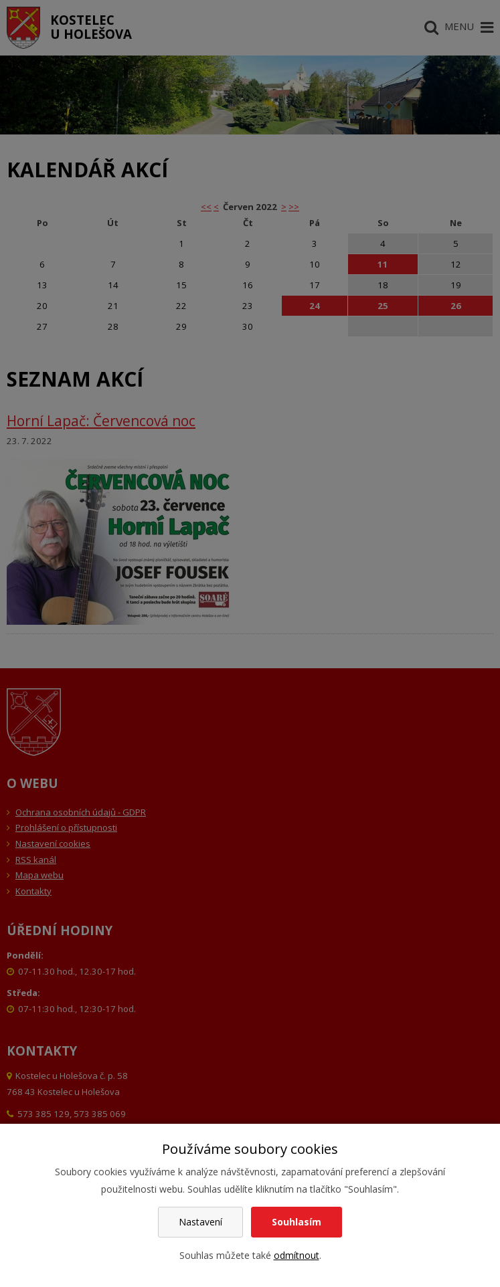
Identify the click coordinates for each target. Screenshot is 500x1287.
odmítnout (296, 1255)
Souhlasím (296, 1221)
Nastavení (200, 1221)
